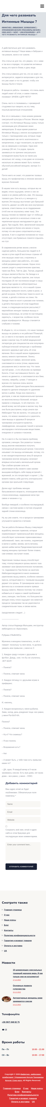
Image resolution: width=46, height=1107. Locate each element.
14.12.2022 (17, 1005)
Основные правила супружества (22, 987)
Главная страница (13, 910)
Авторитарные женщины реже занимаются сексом (27, 999)
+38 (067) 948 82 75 (11, 1022)
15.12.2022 (17, 992)
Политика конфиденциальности (19, 935)
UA (5, 951)
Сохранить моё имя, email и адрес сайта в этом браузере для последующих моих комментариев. (21, 833)
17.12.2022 (17, 980)
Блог (6, 925)
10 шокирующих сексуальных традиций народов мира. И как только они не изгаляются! (28, 973)
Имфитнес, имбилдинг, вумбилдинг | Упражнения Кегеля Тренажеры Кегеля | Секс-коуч (23, 1077)
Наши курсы (10, 920)
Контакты (8, 930)
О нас (6, 915)
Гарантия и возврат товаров (18, 941)
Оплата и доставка (13, 946)
